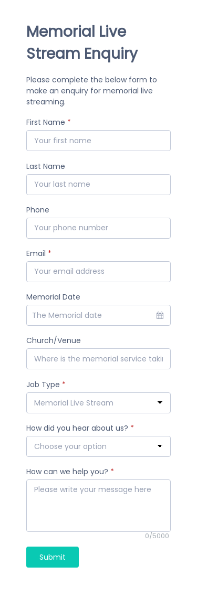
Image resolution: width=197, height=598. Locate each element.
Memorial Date (53, 297)
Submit (52, 557)
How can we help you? (70, 471)
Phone (37, 210)
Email (38, 253)
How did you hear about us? (80, 428)
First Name (48, 122)
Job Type (46, 384)
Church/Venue (53, 340)
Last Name (45, 166)
